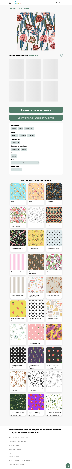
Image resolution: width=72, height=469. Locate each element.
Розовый (24, 149)
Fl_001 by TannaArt (16, 170)
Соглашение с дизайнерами (17, 441)
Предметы (23, 135)
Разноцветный (15, 142)
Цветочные (31, 135)
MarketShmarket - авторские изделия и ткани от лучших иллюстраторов (35, 431)
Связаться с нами (14, 456)
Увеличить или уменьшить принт (36, 117)
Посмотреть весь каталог (19, 9)
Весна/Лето (14, 135)
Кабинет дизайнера (15, 449)
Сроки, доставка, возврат (16, 464)
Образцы (11, 453)
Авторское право (14, 445)
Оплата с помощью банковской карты (20, 460)
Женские (13, 128)
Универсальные (29, 128)
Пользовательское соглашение (18, 437)
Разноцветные (15, 149)
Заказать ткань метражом (36, 109)
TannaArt (33, 55)
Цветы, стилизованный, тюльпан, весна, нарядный (25, 163)
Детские (20, 128)
